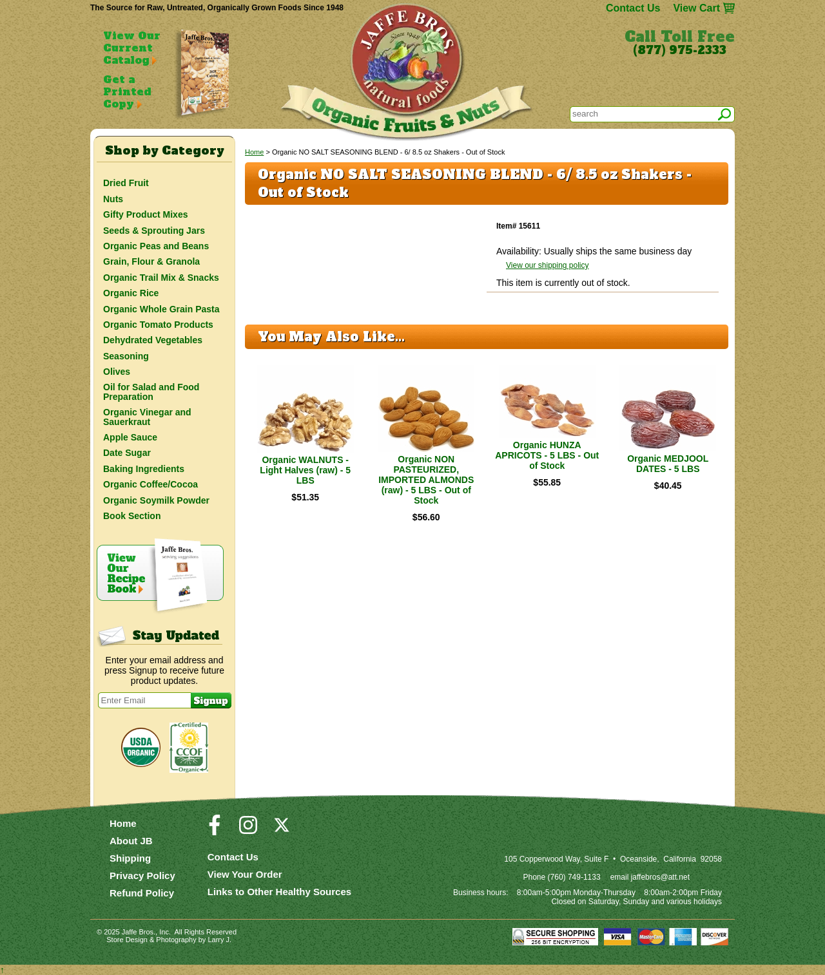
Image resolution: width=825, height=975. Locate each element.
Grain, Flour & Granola (151, 261)
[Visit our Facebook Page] (214, 831)
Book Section (131, 516)
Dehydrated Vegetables (152, 340)
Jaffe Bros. (138, 932)
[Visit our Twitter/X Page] (281, 831)
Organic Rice (131, 293)
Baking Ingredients (143, 469)
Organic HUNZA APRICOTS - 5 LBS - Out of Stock (547, 455)
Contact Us (633, 8)
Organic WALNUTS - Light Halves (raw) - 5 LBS (305, 470)
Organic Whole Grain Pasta (161, 309)
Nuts (113, 199)
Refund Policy (142, 892)
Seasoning (126, 356)
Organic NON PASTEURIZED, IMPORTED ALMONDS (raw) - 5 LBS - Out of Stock (426, 480)
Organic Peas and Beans (156, 246)
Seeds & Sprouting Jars (154, 230)
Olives (116, 371)
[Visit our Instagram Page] (248, 831)
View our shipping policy (547, 265)
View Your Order (245, 874)
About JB (131, 840)
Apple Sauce (130, 437)
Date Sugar (127, 453)
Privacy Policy (142, 875)
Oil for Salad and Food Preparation (151, 391)
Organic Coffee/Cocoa (150, 484)
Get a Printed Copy (127, 91)
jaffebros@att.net (660, 877)
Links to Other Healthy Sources (279, 891)
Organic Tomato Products (158, 324)
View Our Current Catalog (131, 47)
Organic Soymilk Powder (156, 500)
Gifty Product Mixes (145, 214)
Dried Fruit (126, 183)
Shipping (130, 858)
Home (254, 152)
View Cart (696, 8)
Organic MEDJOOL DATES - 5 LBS (667, 463)
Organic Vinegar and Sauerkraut (147, 416)
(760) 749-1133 (574, 877)
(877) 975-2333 (679, 50)
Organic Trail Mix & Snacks (161, 277)
